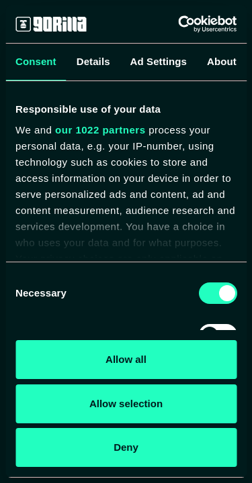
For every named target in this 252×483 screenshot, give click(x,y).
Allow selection (126, 403)
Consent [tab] (35, 61)
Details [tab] (93, 61)
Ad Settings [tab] (158, 61)
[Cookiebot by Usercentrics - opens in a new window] (179, 24)
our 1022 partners (100, 130)
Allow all (126, 359)
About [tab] (222, 61)
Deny (126, 447)
